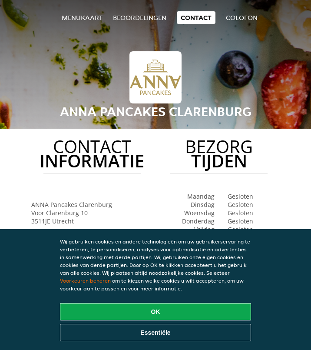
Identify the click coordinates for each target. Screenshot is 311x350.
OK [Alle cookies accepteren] (155, 311)
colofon (242, 17)
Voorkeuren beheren (85, 280)
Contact (196, 17)
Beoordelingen (139, 17)
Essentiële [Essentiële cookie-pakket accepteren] (155, 332)
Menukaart (82, 17)
